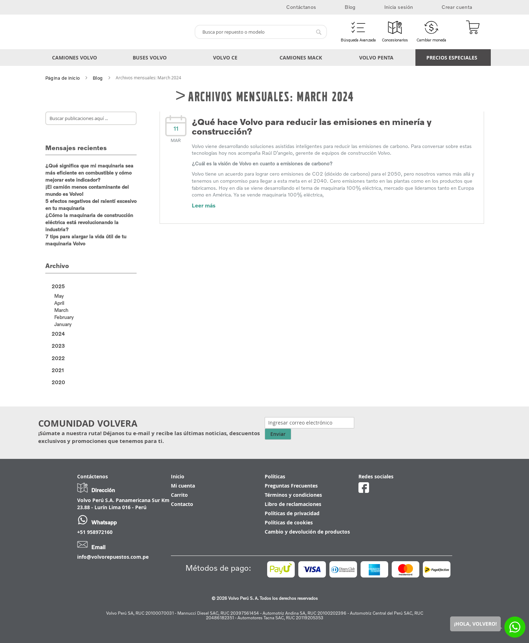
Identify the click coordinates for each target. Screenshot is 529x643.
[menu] (264, 57)
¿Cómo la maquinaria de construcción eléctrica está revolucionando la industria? (89, 222)
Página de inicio (62, 78)
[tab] (91, 286)
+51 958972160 (95, 532)
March (61, 310)
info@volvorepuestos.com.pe (113, 556)
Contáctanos (301, 7)
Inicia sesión (398, 7)
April (59, 303)
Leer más (203, 205)
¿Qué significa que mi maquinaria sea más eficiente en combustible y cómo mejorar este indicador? (89, 173)
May (59, 296)
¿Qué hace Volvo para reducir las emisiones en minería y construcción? (311, 126)
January (62, 324)
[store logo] (113, 32)
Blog (350, 7)
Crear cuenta (457, 7)
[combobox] (261, 32)
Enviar (278, 434)
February (64, 317)
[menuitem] (76, 57)
